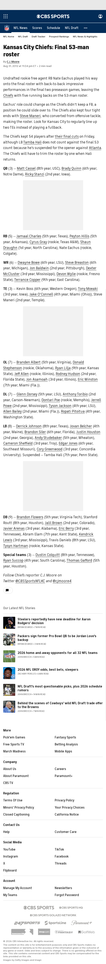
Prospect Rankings (59, 36)
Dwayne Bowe (29, 263)
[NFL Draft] (72, 28)
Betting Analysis (66, 745)
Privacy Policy (64, 801)
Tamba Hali (32, 142)
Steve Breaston (77, 263)
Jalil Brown (53, 523)
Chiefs (8, 96)
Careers (60, 769)
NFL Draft (23, 36)
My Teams (10, 895)
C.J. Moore (13, 62)
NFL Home (8, 36)
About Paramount (16, 776)
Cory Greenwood (50, 449)
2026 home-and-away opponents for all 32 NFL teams (58, 653)
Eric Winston (88, 379)
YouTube (9, 850)
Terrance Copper (27, 280)
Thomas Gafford (79, 560)
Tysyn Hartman (15, 546)
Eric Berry (66, 528)
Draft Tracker (38, 36)
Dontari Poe (50, 400)
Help (6, 832)
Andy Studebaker (48, 438)
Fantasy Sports (65, 738)
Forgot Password (67, 895)
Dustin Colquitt (47, 555)
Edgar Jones (68, 443)
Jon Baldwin (39, 268)
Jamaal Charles (28, 236)
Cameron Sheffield (18, 443)
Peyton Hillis (79, 236)
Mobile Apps (63, 752)
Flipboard (10, 871)
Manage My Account (17, 888)
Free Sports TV (13, 745)
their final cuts (67, 136)
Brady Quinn (71, 168)
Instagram (10, 857)
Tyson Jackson (60, 406)
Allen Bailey (12, 411)
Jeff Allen (21, 374)
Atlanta (95, 148)
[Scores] (37, 28)
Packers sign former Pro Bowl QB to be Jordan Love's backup (57, 638)
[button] (86, 28)
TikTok (59, 850)
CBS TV (8, 783)
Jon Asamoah (37, 379)
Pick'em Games (14, 738)
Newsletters (63, 888)
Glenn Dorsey (26, 394)
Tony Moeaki (88, 289)
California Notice (67, 815)
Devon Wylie (66, 274)
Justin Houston (88, 432)
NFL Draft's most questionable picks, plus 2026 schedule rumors (60, 688)
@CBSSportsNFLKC (30, 581)
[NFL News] (20, 28)
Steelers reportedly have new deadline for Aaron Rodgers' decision (54, 621)
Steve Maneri (30, 116)
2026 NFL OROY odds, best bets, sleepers (48, 670)
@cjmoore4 (62, 581)
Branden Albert (28, 362)
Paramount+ (64, 776)
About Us (9, 769)
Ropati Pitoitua (73, 411)
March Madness (14, 752)
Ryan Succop (13, 560)
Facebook (62, 857)
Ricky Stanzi (34, 174)
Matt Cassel (26, 168)
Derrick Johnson (29, 426)
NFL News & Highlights (85, 36)
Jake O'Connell (41, 294)
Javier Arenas (14, 528)
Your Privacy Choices (70, 808)
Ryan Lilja (63, 368)
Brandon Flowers (30, 517)
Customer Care (66, 832)
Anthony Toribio (75, 394)
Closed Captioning (16, 815)
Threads (61, 864)
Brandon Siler (35, 432)
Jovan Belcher (81, 426)
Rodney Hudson (68, 374)
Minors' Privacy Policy (18, 808)
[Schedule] (53, 28)
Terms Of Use (12, 801)
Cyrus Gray (38, 242)
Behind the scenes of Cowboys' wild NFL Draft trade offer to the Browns (60, 705)
